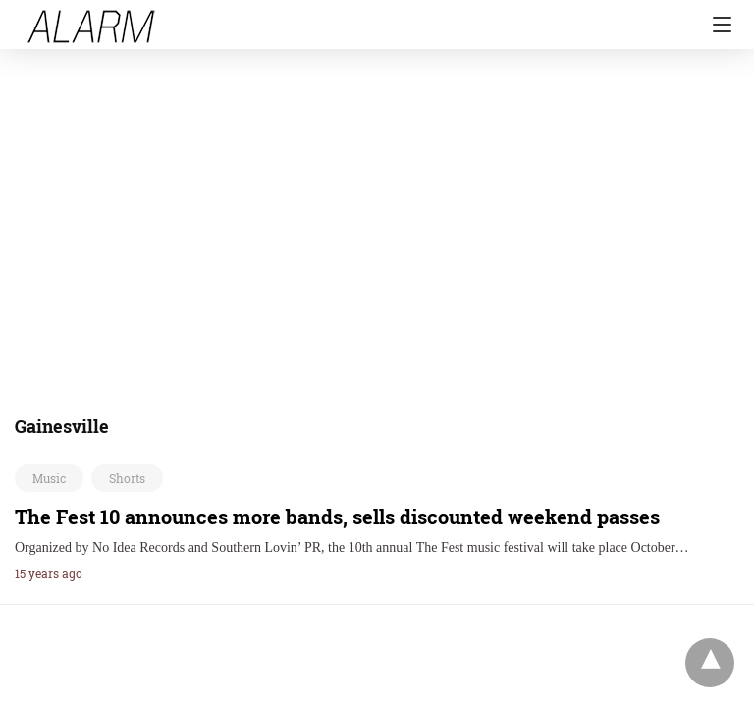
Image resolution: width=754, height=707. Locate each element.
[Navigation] (717, 24)
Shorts (127, 478)
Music (49, 478)
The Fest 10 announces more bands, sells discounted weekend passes (337, 516)
